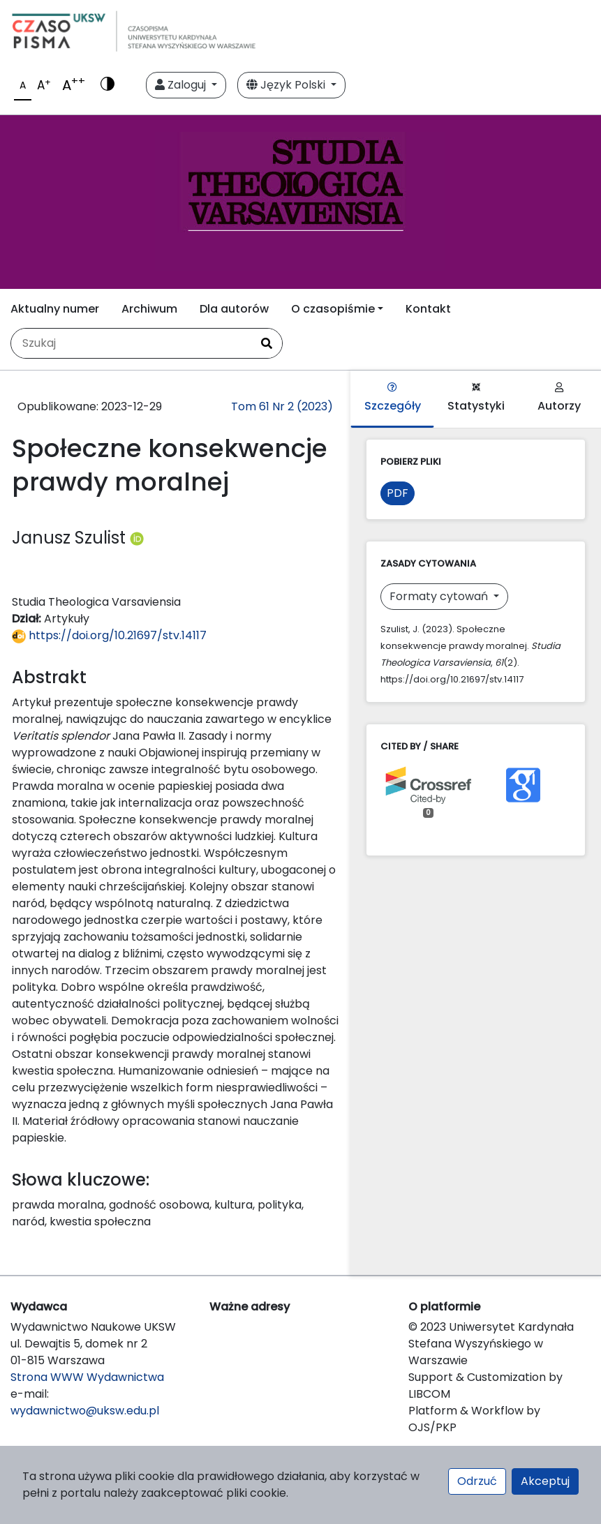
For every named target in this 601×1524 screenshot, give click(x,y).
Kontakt (428, 309)
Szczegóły (392, 398)
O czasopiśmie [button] (333, 309)
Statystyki (476, 398)
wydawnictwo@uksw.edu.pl (84, 1411)
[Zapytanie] (131, 343)
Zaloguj (182, 85)
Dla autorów (234, 309)
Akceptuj (545, 1481)
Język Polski (287, 85)
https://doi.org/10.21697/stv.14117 (109, 635)
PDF (397, 493)
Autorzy (559, 398)
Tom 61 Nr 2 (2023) (282, 406)
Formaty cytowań (440, 596)
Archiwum (149, 309)
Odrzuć (477, 1481)
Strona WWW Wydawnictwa (87, 1377)
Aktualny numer (54, 309)
